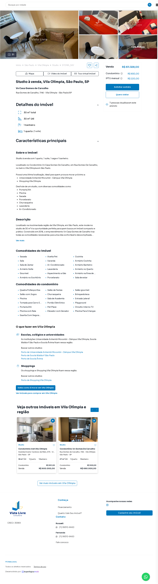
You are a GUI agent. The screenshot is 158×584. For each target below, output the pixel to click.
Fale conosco (62, 542)
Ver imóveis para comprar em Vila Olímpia (36, 393)
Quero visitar (122, 94)
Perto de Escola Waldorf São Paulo (38, 355)
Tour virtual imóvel (84, 73)
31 (11, 54)
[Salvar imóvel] (89, 65)
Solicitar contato (122, 87)
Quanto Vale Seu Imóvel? (70, 513)
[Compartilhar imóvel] (96, 65)
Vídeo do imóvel (57, 73)
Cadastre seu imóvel (129, 512)
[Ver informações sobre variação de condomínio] (122, 73)
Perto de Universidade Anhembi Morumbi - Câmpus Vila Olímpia (52, 352)
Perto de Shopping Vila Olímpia (36, 380)
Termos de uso (40, 567)
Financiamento (65, 507)
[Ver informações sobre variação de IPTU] (121, 78)
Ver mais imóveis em (57, 483)
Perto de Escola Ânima (32, 358)
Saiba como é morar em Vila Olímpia (36, 387)
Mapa (29, 73)
